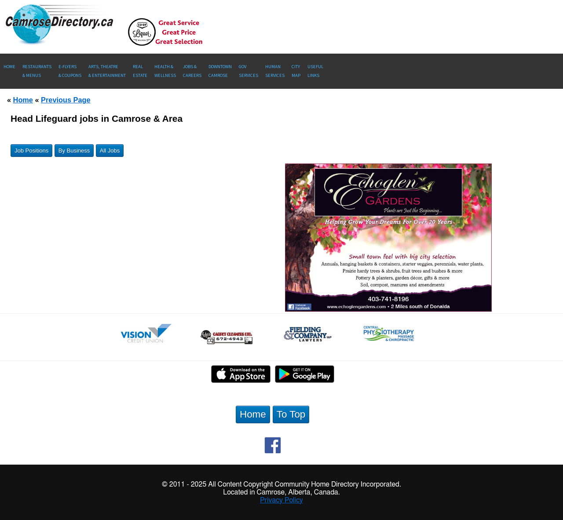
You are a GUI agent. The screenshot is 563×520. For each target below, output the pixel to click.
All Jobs (110, 150)
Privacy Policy (281, 500)
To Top (291, 414)
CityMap (296, 71)
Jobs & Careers (192, 71)
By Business (74, 150)
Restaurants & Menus (36, 71)
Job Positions (31, 150)
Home (9, 66)
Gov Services (248, 71)
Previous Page (65, 100)
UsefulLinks (315, 71)
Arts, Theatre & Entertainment (107, 71)
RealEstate (140, 71)
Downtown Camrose (220, 71)
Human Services (275, 71)
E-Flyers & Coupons (69, 71)
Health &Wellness (165, 71)
